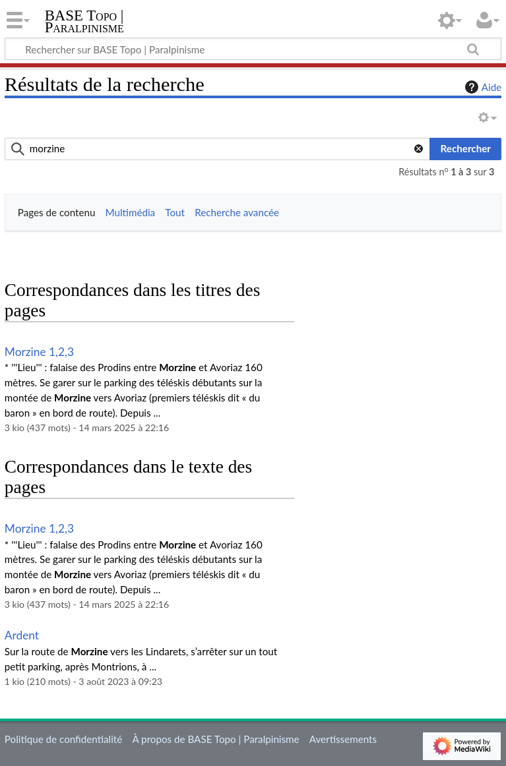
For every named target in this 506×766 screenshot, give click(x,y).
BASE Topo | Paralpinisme (84, 22)
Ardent (22, 635)
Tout (175, 212)
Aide (481, 87)
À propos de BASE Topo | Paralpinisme (215, 739)
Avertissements (343, 739)
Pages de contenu (57, 212)
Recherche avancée (237, 212)
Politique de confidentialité (63, 739)
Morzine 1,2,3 (39, 352)
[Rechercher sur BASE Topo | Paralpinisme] (253, 48)
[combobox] (218, 149)
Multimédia (131, 212)
